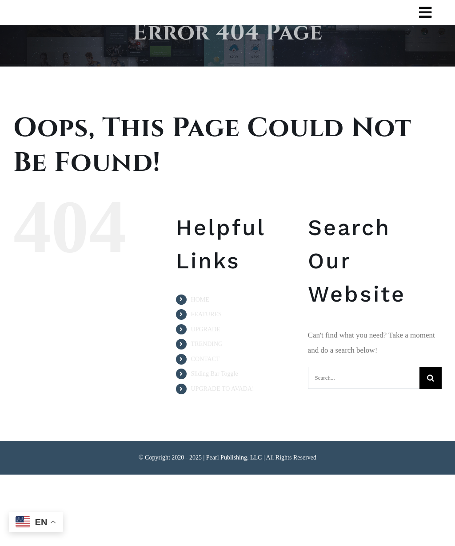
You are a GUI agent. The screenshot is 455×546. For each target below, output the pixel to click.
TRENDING (207, 344)
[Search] (430, 378)
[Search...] (363, 378)
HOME (200, 299)
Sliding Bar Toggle (214, 373)
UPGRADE (205, 329)
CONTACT (205, 359)
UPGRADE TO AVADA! (222, 388)
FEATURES (206, 314)
